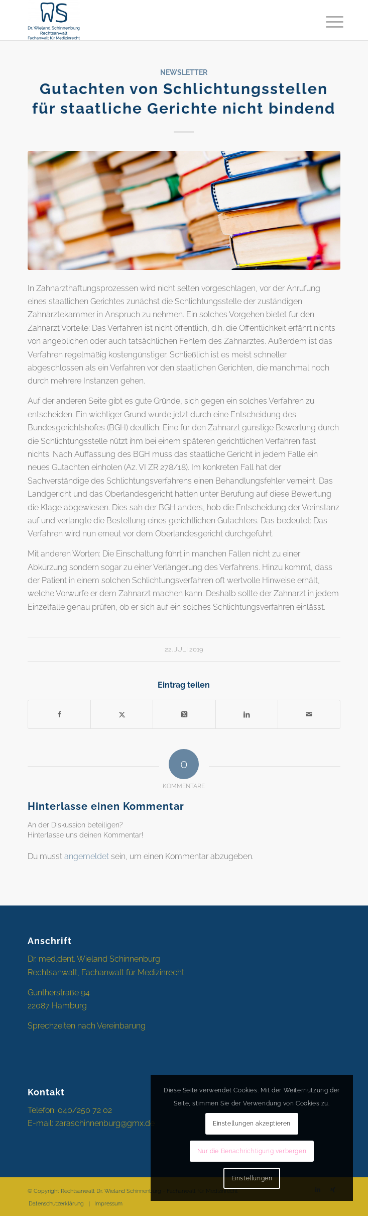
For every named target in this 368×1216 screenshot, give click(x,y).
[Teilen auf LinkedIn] (247, 714)
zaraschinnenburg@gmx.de (105, 1123)
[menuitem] (327, 21)
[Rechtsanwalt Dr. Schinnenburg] (153, 20)
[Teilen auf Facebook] (59, 714)
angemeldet (86, 856)
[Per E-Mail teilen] (309, 714)
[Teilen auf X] (122, 714)
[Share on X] (184, 714)
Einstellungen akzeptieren (252, 1123)
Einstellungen (252, 1178)
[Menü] (327, 21)
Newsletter (183, 72)
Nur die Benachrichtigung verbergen (251, 1151)
